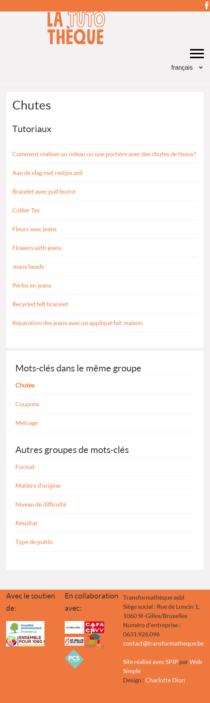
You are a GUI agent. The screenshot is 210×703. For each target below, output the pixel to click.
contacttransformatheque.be (163, 643)
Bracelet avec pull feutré (43, 191)
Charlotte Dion (165, 679)
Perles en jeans (31, 285)
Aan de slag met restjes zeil (47, 172)
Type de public (34, 541)
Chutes (24, 385)
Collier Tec (26, 210)
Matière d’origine (38, 485)
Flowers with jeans (36, 247)
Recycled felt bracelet (40, 303)
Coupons (27, 403)
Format (25, 466)
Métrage (26, 422)
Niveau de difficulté (40, 504)
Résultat (26, 522)
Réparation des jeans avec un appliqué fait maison (77, 322)
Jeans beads (28, 266)
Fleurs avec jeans (34, 228)
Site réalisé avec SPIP (150, 661)
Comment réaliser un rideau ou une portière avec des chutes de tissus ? (104, 153)
